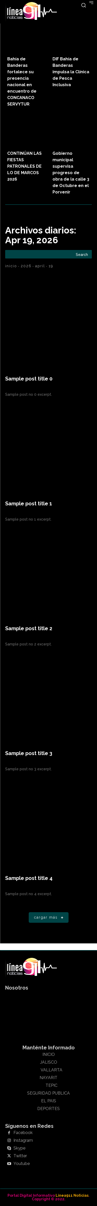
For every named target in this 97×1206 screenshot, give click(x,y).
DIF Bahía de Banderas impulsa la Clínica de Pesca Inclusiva (71, 71)
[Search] (82, 254)
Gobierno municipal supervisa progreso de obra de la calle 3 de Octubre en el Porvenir (71, 173)
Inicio (11, 266)
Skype (19, 1148)
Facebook (23, 1133)
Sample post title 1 (28, 503)
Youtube (21, 1164)
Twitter (20, 1156)
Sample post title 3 (28, 753)
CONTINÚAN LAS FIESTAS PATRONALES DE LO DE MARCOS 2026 (24, 166)
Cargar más (49, 918)
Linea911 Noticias (72, 1195)
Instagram (23, 1140)
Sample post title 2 (28, 628)
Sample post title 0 (29, 379)
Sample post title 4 (29, 878)
